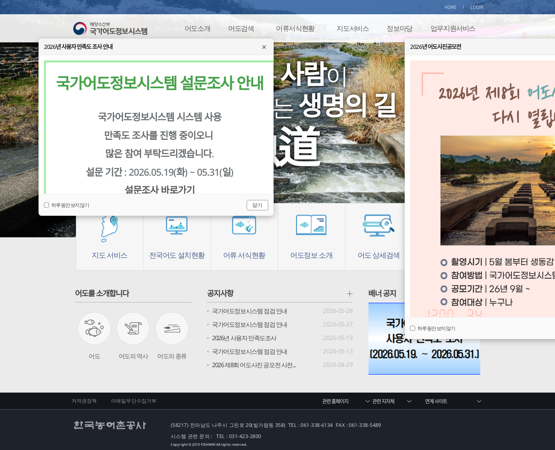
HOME (450, 7)
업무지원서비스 (453, 28)
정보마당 (399, 28)
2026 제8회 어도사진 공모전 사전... (254, 365)
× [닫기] (264, 46)
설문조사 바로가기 (159, 189)
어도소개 (197, 28)
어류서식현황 (295, 28)
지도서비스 (352, 28)
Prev (29, 132)
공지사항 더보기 (350, 294)
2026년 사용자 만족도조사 (244, 338)
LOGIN (477, 7)
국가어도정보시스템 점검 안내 (249, 311)
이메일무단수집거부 (133, 400)
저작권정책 (84, 400)
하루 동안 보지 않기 (432, 328)
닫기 (257, 204)
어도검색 (241, 28)
